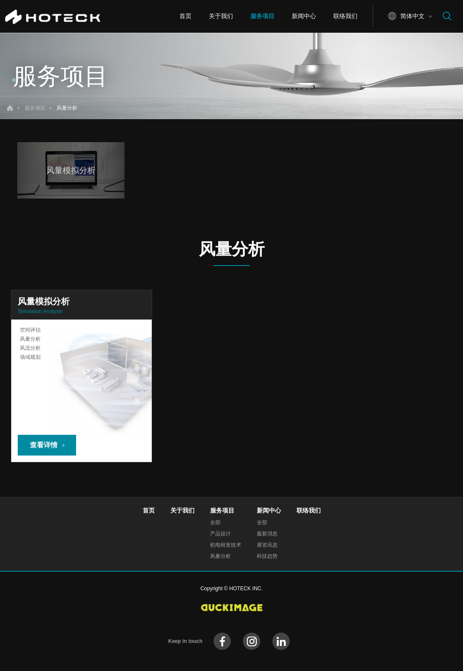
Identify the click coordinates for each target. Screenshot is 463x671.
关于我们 (221, 16)
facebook (222, 641)
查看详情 (43, 445)
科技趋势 (267, 556)
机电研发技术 (225, 545)
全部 (215, 522)
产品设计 (220, 534)
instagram (251, 641)
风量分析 (220, 556)
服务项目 (262, 16)
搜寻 (447, 16)
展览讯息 (267, 545)
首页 (185, 16)
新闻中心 (304, 16)
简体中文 (412, 16)
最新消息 (267, 534)
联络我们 (345, 16)
